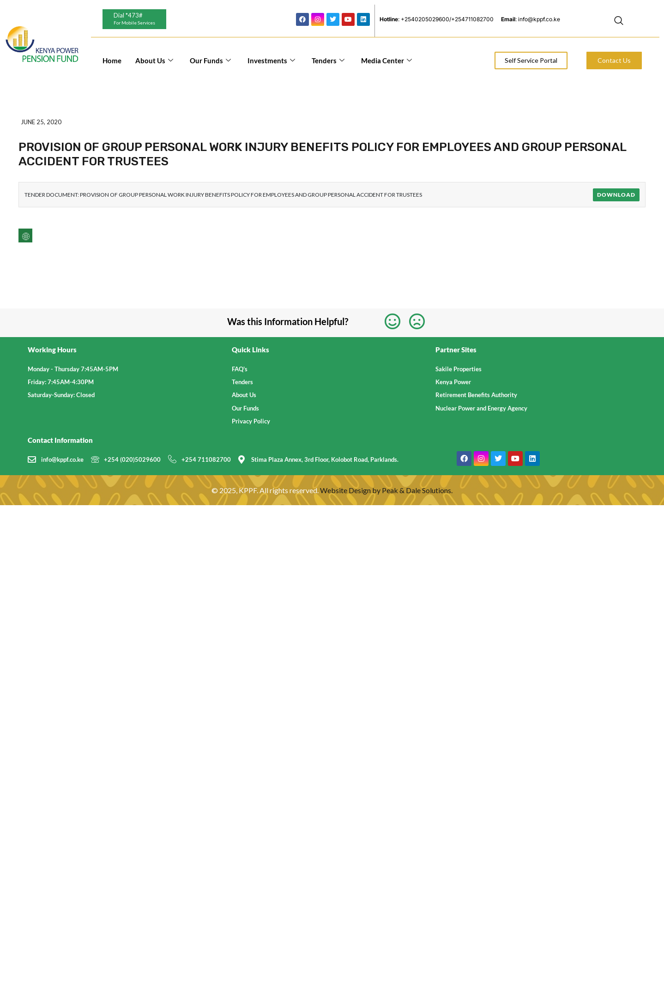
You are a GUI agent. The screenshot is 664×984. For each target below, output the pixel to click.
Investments (271, 60)
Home (112, 60)
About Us (154, 60)
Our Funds (210, 60)
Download (616, 194)
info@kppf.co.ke (62, 459)
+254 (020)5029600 (132, 459)
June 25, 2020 (41, 122)
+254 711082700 (206, 459)
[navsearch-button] (619, 21)
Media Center (386, 60)
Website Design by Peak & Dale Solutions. (386, 490)
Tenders (328, 60)
